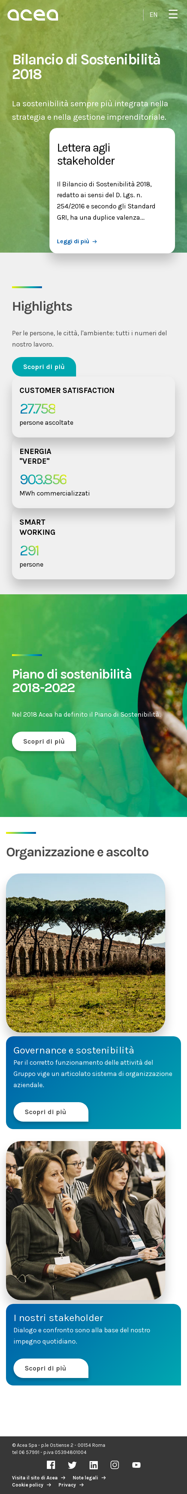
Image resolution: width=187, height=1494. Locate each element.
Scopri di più (44, 367)
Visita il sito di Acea (35, 1478)
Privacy (67, 1485)
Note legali (85, 1478)
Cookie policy (27, 1485)
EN (154, 14)
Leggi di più (73, 241)
